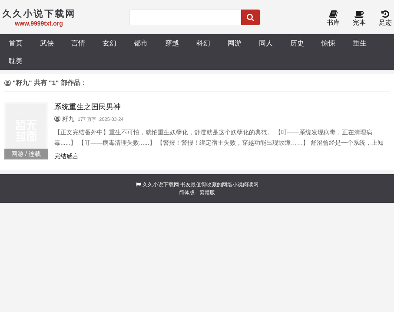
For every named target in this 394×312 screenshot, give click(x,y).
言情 (78, 43)
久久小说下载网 (160, 185)
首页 (16, 43)
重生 (360, 43)
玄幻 (109, 43)
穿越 (172, 43)
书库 (333, 18)
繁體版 (207, 192)
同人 (266, 43)
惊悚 (328, 43)
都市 (141, 43)
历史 (297, 43)
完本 (359, 18)
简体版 (187, 192)
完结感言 (66, 156)
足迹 (385, 18)
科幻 (203, 43)
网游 (235, 43)
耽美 (16, 61)
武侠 (47, 43)
